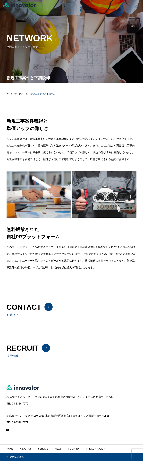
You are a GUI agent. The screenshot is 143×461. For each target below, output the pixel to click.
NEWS (58, 448)
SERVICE (43, 448)
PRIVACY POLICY (95, 448)
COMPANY (74, 448)
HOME (10, 448)
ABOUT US (26, 448)
